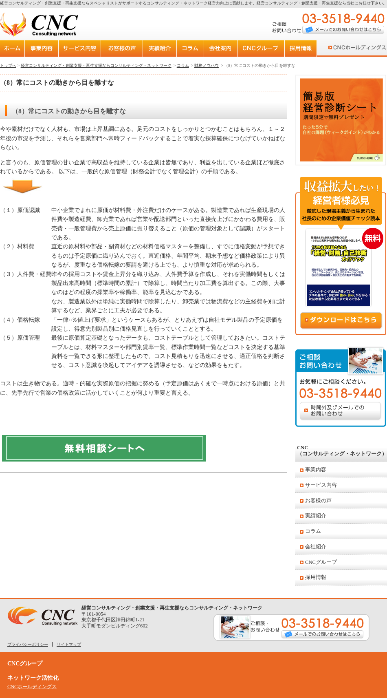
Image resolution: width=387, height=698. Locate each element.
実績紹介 (315, 516)
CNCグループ (321, 562)
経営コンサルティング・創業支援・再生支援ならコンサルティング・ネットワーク (96, 65)
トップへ (8, 65)
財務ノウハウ (206, 65)
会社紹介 (315, 547)
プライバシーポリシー (27, 644)
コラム (313, 531)
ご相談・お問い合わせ (291, 627)
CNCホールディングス (355, 48)
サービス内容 (321, 485)
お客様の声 (318, 501)
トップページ (13, 48)
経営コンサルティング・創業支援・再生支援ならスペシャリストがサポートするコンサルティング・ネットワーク (104, 3)
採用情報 (315, 577)
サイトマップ (69, 644)
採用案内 (307, 48)
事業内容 (315, 470)
